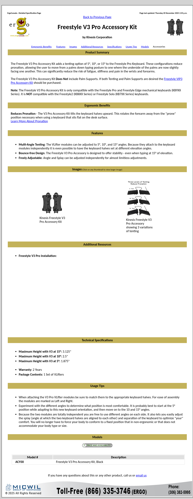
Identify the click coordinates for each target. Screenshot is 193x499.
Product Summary (97, 52)
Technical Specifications (97, 340)
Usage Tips (131, 46)
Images (73, 46)
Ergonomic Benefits (41, 46)
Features (60, 46)
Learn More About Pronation (29, 121)
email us (141, 475)
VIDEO (79, 291)
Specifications (114, 46)
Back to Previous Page (97, 17)
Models (145, 46)
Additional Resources (92, 46)
